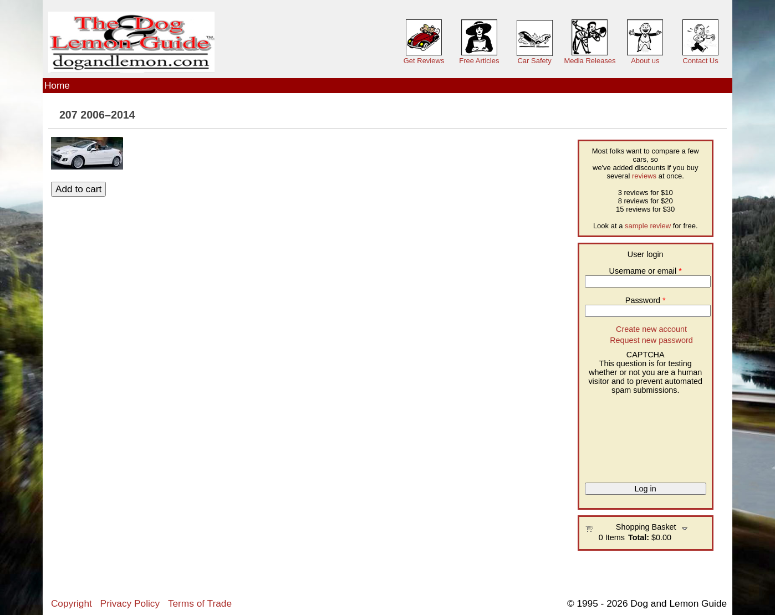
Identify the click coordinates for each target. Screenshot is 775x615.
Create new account (651, 329)
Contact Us (700, 61)
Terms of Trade (200, 603)
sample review (648, 226)
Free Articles (479, 61)
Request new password (651, 340)
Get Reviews (424, 61)
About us (645, 61)
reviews (644, 176)
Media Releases (589, 61)
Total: (638, 537)
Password (645, 300)
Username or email (645, 270)
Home (57, 85)
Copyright (71, 603)
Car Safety (534, 61)
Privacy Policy (130, 603)
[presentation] (630, 434)
